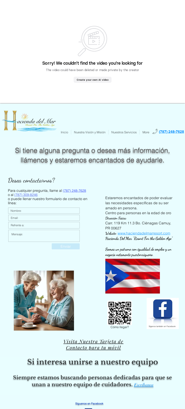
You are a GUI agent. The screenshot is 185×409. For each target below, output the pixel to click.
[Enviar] (66, 246)
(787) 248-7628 (74, 190)
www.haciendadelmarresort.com (144, 233)
